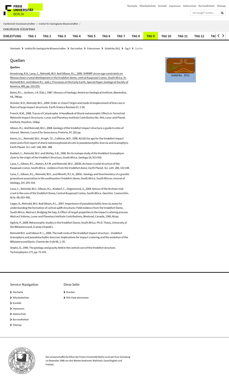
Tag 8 (136, 36)
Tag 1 (32, 36)
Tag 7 (121, 36)
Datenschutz (189, 5)
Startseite (132, 5)
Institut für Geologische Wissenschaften (59, 24)
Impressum (175, 5)
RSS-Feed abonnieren (77, 297)
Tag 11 (183, 36)
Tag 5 (91, 36)
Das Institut (76, 48)
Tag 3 (62, 36)
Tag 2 (47, 36)
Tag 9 (151, 36)
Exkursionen (93, 48)
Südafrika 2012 (112, 48)
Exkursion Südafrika (19, 29)
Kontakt (162, 5)
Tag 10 (166, 36)
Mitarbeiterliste (148, 5)
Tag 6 (106, 36)
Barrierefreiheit (206, 5)
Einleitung (12, 36)
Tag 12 (199, 36)
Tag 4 (77, 36)
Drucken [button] (70, 292)
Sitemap (221, 5)
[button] (218, 36)
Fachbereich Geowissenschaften (20, 24)
